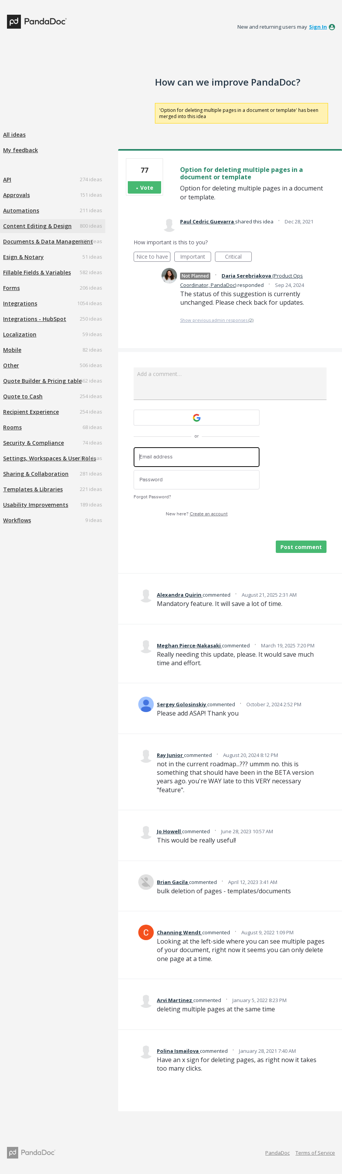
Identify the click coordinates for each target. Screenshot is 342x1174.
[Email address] (197, 457)
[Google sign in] (197, 418)
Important (195, 257)
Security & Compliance (33, 442)
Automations (21, 210)
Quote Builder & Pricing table (42, 380)
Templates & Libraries (33, 489)
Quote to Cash (23, 396)
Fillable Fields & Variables (37, 272)
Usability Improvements (35, 504)
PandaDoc (277, 1152)
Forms (11, 288)
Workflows (17, 520)
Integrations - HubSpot (34, 319)
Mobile (12, 350)
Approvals (16, 195)
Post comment (301, 547)
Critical (238, 257)
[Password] (197, 480)
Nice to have (153, 257)
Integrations (20, 303)
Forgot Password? (152, 497)
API (7, 179)
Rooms (12, 427)
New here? (197, 514)
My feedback (20, 150)
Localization (19, 334)
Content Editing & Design (37, 226)
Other (11, 365)
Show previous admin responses (216, 320)
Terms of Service (315, 1152)
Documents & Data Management (48, 241)
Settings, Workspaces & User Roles (49, 458)
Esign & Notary (23, 257)
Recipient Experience (31, 411)
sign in (318, 26)
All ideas (14, 134)
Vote (146, 187)
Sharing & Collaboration (36, 473)
